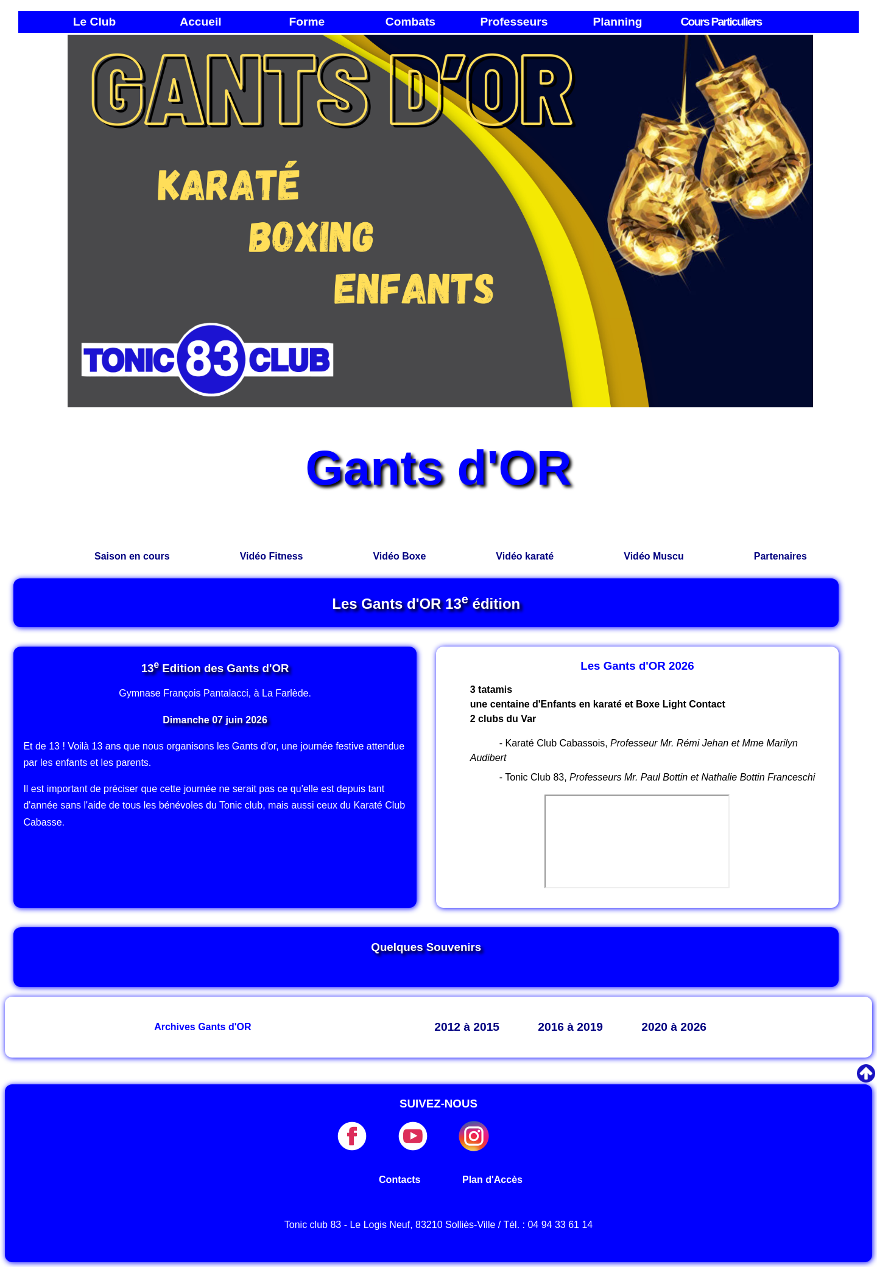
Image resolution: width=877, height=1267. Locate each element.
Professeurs (514, 21)
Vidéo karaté (525, 556)
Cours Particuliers (720, 21)
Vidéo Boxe (399, 556)
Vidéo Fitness (271, 556)
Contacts (399, 1179)
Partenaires (780, 556)
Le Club (94, 21)
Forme (307, 21)
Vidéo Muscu (653, 556)
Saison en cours (132, 556)
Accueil (200, 21)
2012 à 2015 (466, 1026)
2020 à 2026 (673, 1026)
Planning (617, 21)
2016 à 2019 (570, 1026)
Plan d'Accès (492, 1179)
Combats (410, 21)
